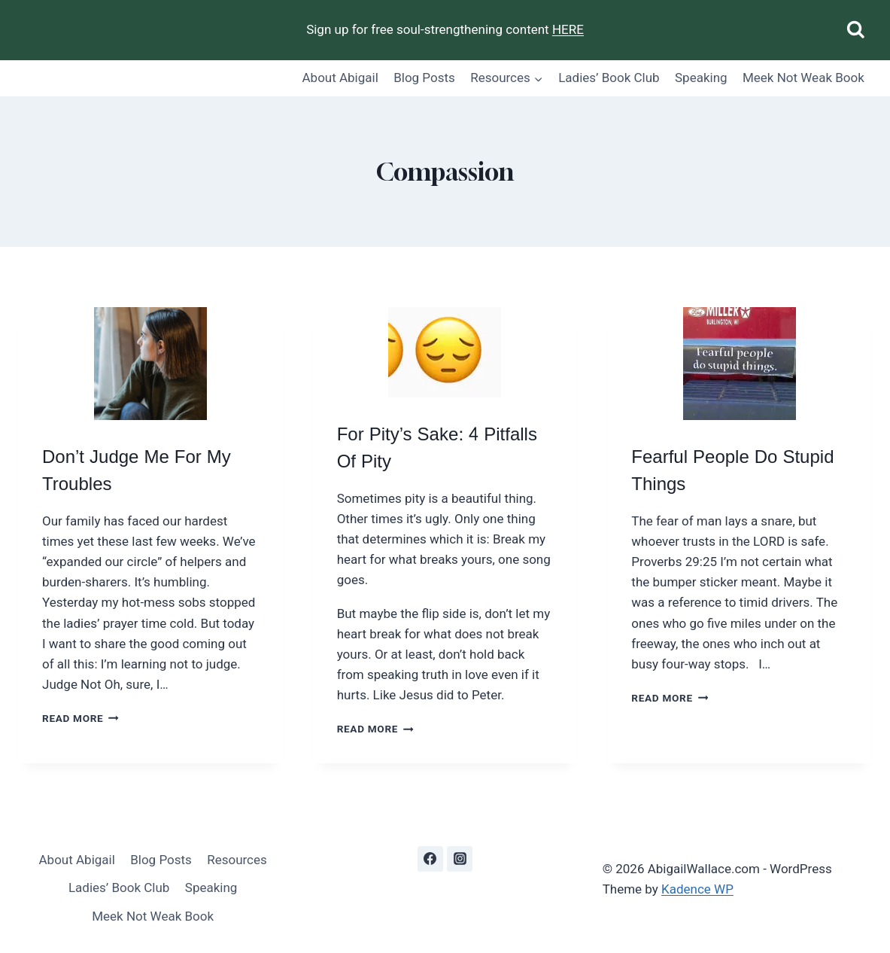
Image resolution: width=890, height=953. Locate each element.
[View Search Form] (856, 30)
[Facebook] (430, 859)
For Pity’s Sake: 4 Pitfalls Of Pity (437, 448)
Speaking (701, 77)
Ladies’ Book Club (608, 77)
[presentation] (150, 363)
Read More (80, 718)
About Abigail (340, 77)
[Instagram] (459, 859)
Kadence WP (697, 889)
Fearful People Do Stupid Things (732, 471)
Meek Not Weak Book (803, 77)
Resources (237, 859)
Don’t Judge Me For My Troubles (136, 471)
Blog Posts (424, 77)
